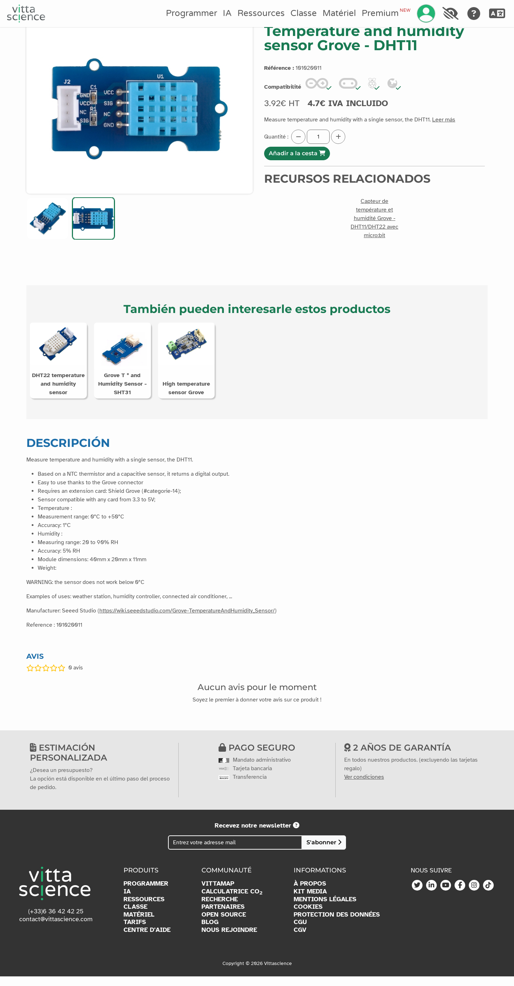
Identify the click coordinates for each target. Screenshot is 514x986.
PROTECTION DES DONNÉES (337, 924)
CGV (300, 939)
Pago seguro (257, 757)
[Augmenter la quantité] (338, 137)
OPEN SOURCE (223, 924)
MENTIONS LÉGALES (325, 909)
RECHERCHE (219, 909)
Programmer (191, 13)
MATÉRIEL (139, 924)
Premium (386, 13)
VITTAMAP (217, 893)
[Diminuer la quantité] (298, 137)
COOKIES (308, 916)
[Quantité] (318, 137)
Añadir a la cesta (297, 153)
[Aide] (474, 14)
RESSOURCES (144, 909)
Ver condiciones (364, 786)
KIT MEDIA (310, 901)
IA (227, 13)
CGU (300, 931)
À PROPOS (310, 893)
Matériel (339, 13)
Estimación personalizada (68, 762)
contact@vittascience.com (56, 929)
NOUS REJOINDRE (229, 939)
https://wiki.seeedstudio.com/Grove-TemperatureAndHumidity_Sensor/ (187, 620)
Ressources (261, 13)
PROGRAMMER (146, 893)
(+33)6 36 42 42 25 (56, 921)
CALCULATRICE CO (231, 901)
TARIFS (135, 931)
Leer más (443, 119)
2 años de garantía (397, 757)
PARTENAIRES (223, 916)
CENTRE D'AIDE (147, 939)
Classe (303, 13)
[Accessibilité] (450, 14)
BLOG (210, 931)
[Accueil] (26, 13)
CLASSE (135, 916)
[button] (47, 218)
